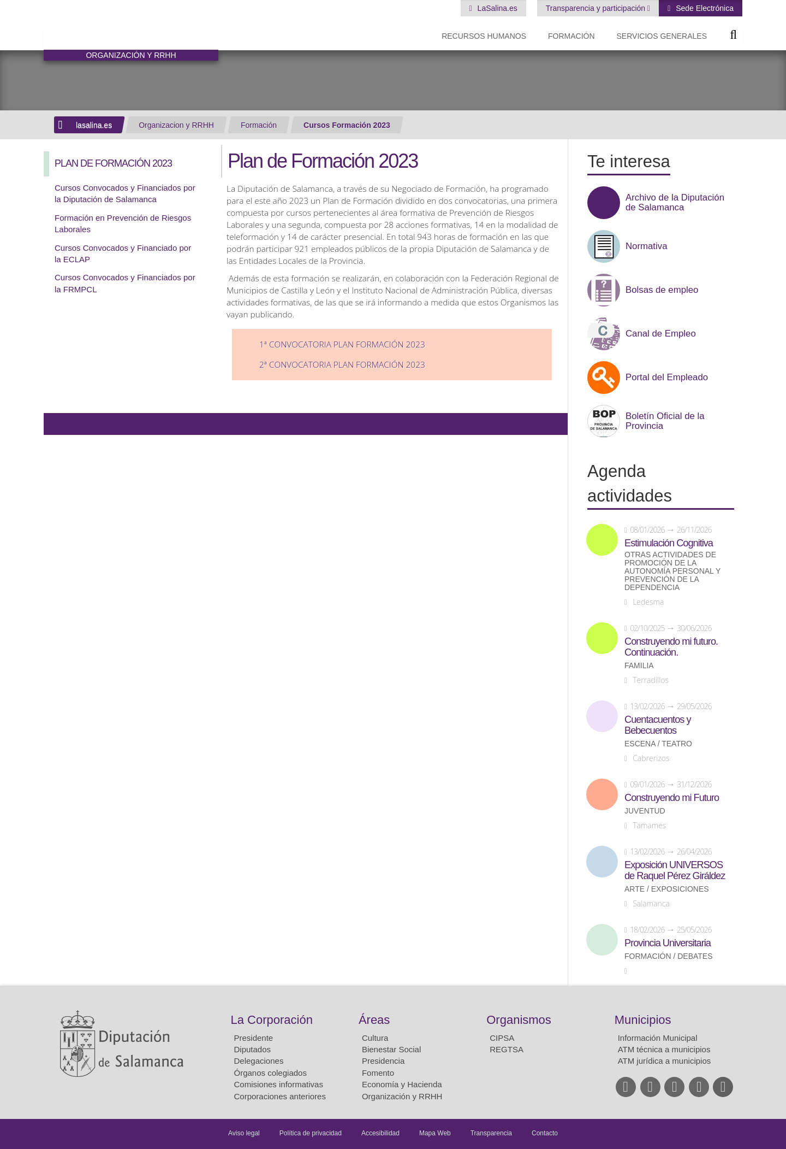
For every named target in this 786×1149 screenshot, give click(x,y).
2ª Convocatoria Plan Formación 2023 (342, 364)
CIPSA (502, 1037)
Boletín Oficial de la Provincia (665, 421)
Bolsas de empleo (662, 290)
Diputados (252, 1049)
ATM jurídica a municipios (664, 1060)
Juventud (644, 811)
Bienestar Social (391, 1049)
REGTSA (506, 1049)
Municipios (643, 1020)
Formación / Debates (668, 956)
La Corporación (272, 1020)
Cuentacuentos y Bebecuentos (657, 725)
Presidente (253, 1037)
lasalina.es (94, 125)
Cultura (375, 1037)
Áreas (374, 1020)
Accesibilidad (380, 1133)
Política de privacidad (310, 1133)
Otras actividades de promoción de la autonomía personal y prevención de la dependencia (672, 571)
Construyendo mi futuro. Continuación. (671, 647)
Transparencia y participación (596, 8)
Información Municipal (658, 1037)
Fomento (378, 1072)
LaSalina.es (496, 8)
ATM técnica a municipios (664, 1049)
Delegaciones (259, 1060)
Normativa (646, 246)
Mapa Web (435, 1133)
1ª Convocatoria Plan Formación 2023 (342, 344)
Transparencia (491, 1133)
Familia (639, 666)
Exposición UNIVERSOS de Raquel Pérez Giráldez (674, 870)
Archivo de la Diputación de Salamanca (675, 203)
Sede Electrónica (704, 8)
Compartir (57, 424)
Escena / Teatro (658, 744)
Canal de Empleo (661, 334)
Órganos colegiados (270, 1072)
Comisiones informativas (278, 1084)
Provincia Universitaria (667, 943)
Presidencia (383, 1060)
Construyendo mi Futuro (671, 797)
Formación (571, 36)
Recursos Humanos (484, 36)
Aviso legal (244, 1133)
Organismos (518, 1020)
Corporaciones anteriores (280, 1096)
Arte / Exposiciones (666, 889)
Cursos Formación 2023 (346, 125)
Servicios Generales (662, 36)
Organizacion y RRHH (176, 125)
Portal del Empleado (667, 377)
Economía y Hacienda (402, 1084)
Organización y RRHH (402, 1096)
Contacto (545, 1133)
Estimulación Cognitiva (668, 543)
